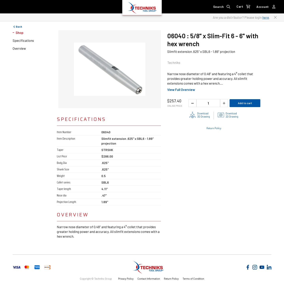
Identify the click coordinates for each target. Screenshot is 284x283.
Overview (19, 48)
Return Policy (171, 278)
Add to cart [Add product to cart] (245, 103)
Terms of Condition (193, 278)
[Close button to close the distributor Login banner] (275, 17)
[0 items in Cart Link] (243, 6)
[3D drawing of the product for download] (199, 115)
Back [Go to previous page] (17, 26)
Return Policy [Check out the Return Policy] (213, 128)
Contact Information (148, 278)
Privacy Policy (126, 278)
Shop (19, 33)
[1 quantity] (208, 103)
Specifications (23, 40)
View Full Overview (181, 90)
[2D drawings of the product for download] (228, 115)
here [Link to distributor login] (265, 17)
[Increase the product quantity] (224, 103)
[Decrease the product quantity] (192, 103)
